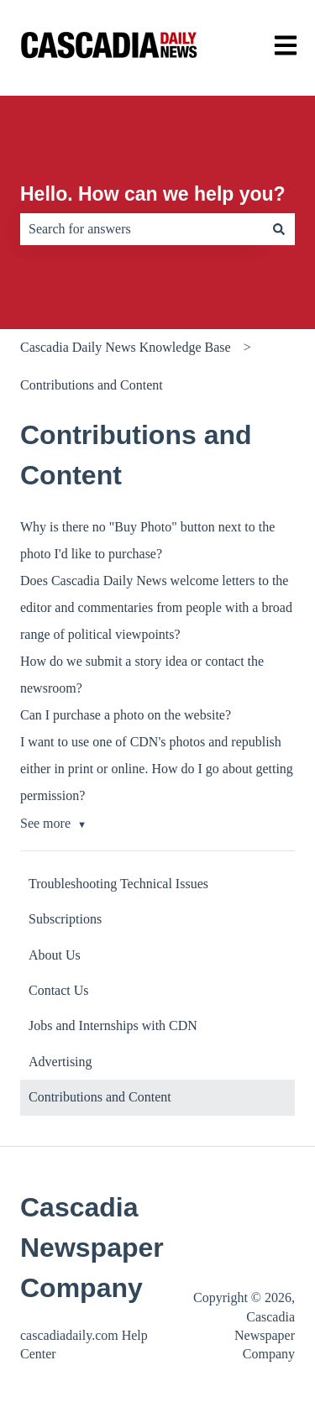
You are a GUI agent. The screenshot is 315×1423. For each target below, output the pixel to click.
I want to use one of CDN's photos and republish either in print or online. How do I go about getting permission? (156, 769)
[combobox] (141, 229)
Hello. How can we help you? (153, 194)
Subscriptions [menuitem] (65, 919)
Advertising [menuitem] (60, 1061)
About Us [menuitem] (55, 955)
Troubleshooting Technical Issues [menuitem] (118, 883)
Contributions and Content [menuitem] (100, 1097)
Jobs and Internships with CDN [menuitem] (113, 1025)
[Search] (279, 229)
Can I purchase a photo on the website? (125, 715)
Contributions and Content (91, 385)
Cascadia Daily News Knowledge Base (125, 347)
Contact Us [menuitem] (59, 990)
